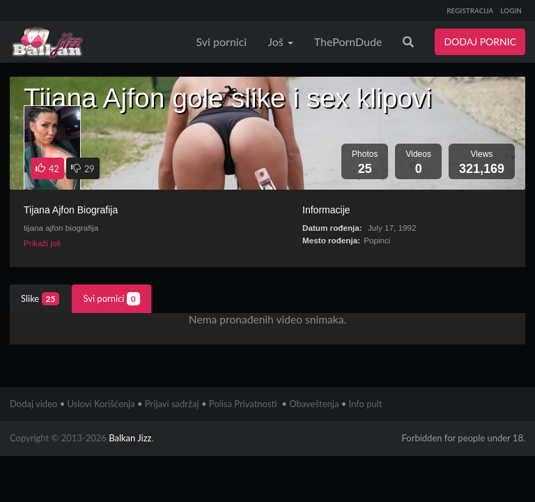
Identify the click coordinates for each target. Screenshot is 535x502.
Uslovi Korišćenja (101, 403)
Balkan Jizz (130, 437)
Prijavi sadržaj (172, 403)
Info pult (365, 403)
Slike (40, 298)
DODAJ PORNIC (480, 41)
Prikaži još (42, 243)
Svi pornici (221, 41)
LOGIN (511, 10)
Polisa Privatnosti (243, 403)
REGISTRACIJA (470, 10)
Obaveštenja (314, 403)
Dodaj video (33, 403)
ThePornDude (348, 41)
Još (280, 41)
